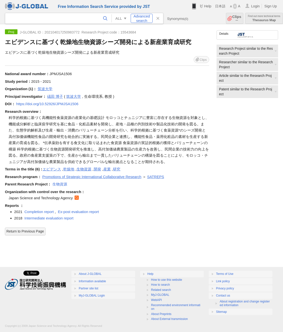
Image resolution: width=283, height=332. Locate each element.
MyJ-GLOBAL (160, 295)
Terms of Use (225, 274)
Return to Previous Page (25, 231)
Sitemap (221, 312)
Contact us (223, 295)
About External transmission (169, 319)
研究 (116, 169)
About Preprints (161, 314)
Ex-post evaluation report (78, 212)
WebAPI (156, 300)
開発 (97, 169)
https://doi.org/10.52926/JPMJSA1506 (47, 104)
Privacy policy (225, 288)
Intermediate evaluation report (48, 218)
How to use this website (166, 280)
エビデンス (52, 169)
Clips (236, 18)
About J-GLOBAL (90, 274)
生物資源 (84, 169)
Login (255, 6)
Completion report (39, 212)
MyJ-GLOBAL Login (92, 295)
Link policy (223, 281)
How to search (160, 284)
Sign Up (270, 6)
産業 (107, 169)
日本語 (220, 6)
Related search (161, 290)
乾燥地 (68, 169)
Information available (92, 281)
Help (207, 6)
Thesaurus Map (264, 18)
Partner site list (88, 288)
